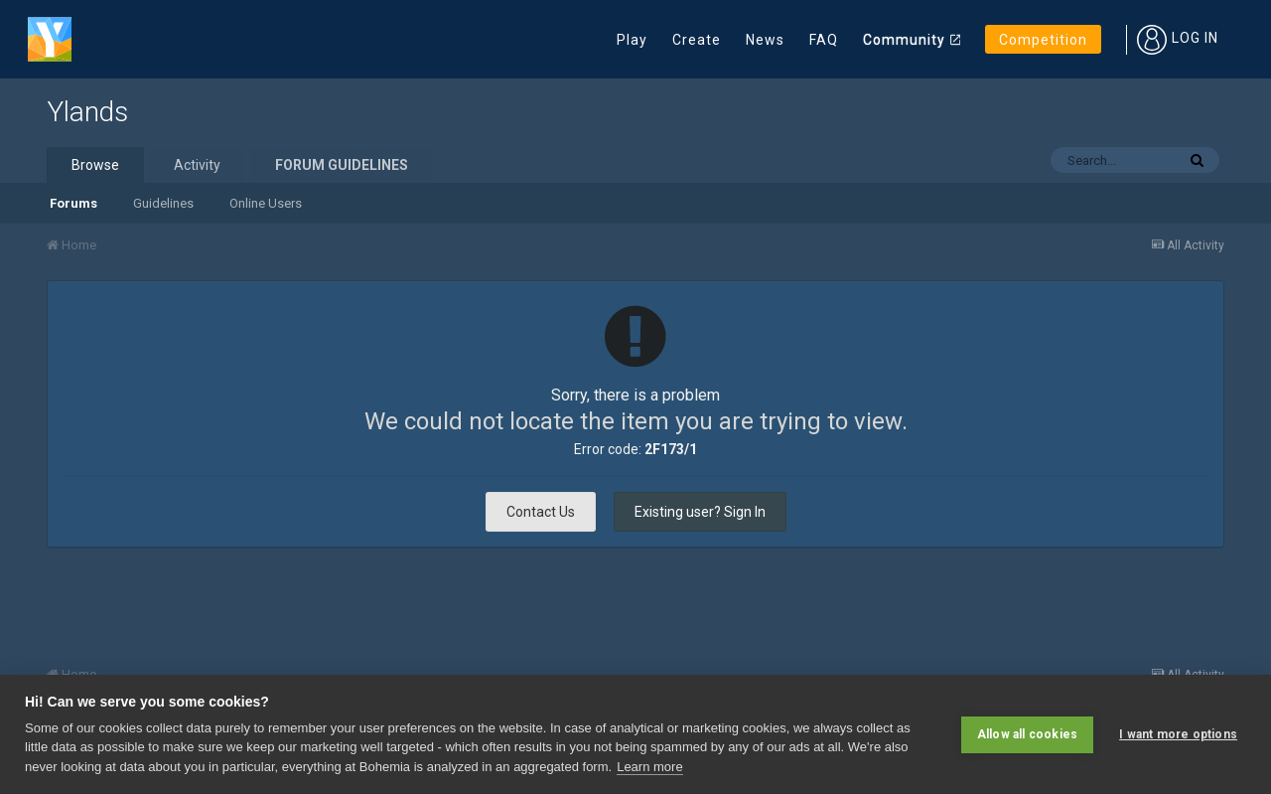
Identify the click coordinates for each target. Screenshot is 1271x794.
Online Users (265, 203)
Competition (1043, 40)
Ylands (87, 111)
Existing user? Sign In (700, 512)
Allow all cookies (1027, 734)
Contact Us (540, 512)
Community (904, 40)
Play (632, 40)
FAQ (823, 40)
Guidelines (163, 203)
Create (696, 40)
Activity (197, 165)
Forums (73, 203)
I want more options (1178, 734)
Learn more (649, 766)
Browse (95, 165)
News (765, 40)
